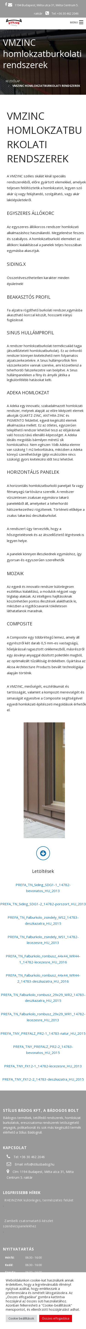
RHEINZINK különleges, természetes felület (39, 1200)
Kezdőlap (13, 81)
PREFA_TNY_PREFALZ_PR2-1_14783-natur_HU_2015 (43, 1033)
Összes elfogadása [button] (55, 1318)
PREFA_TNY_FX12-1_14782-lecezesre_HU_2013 (43, 1066)
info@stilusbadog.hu (39, 1164)
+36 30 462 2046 (32, 1157)
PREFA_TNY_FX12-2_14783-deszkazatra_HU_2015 (43, 1079)
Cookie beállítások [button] (21, 1318)
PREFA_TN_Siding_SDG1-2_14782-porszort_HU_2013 (43, 904)
